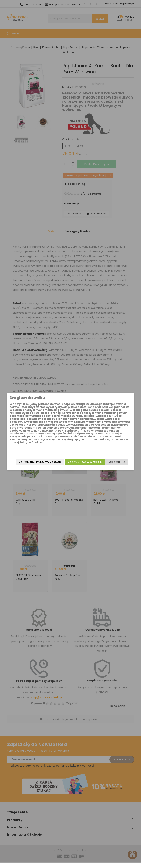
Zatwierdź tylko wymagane (73, 467)
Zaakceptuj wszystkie (78, 459)
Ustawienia (109, 459)
